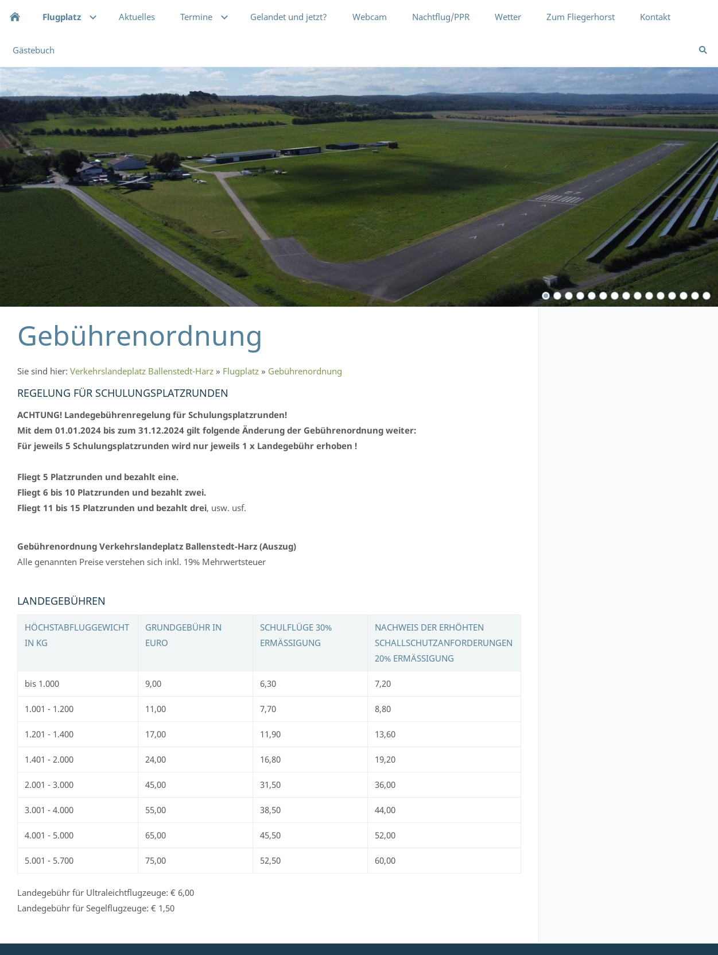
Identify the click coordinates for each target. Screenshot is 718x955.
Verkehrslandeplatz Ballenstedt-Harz (142, 371)
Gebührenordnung (305, 371)
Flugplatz (241, 371)
